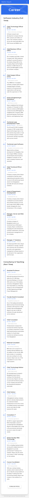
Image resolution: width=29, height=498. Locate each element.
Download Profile (14, 486)
